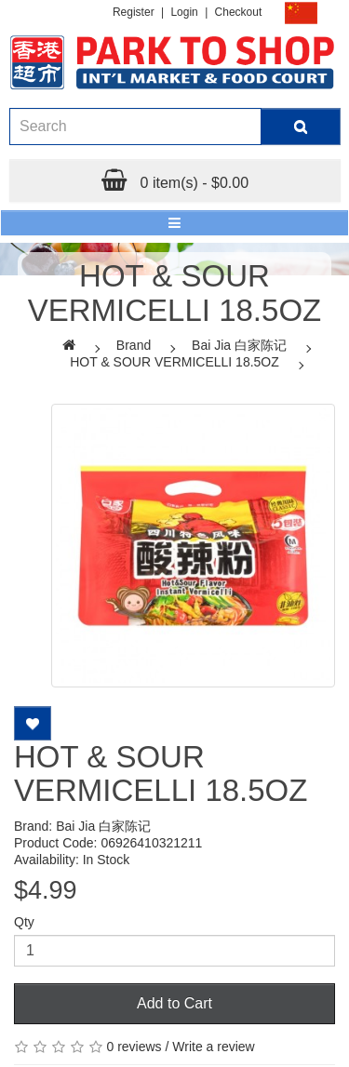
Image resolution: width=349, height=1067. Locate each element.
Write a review (213, 1046)
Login (183, 12)
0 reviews (133, 1046)
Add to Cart (174, 1003)
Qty (24, 921)
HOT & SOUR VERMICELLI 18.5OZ (174, 361)
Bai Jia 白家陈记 (239, 345)
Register (133, 12)
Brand (133, 345)
